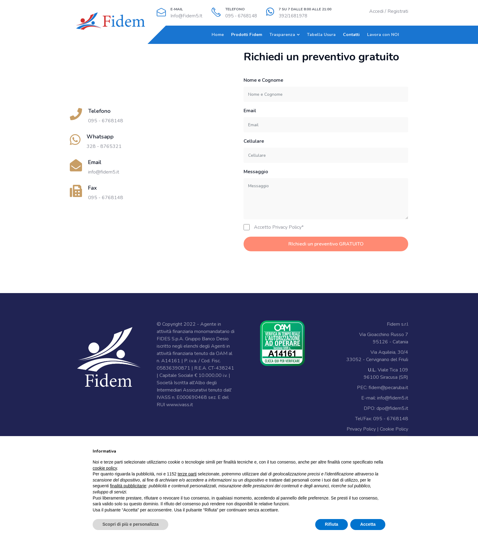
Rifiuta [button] (331, 524)
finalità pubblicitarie (128, 485)
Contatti (351, 35)
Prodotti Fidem (246, 35)
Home (218, 35)
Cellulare (254, 141)
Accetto (279, 227)
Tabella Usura (321, 35)
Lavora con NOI (383, 35)
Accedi (376, 11)
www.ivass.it (179, 404)
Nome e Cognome (263, 80)
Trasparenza (282, 35)
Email (250, 110)
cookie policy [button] (105, 468)
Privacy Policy (361, 429)
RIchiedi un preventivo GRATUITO (326, 244)
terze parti (187, 473)
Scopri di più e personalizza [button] (130, 524)
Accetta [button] (368, 524)
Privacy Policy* (288, 227)
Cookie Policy (394, 429)
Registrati (397, 11)
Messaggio (256, 171)
